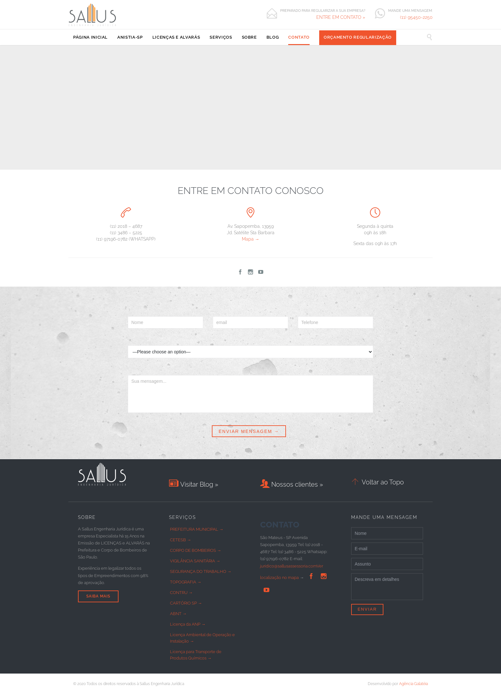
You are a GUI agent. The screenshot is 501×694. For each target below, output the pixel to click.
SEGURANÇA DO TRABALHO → (200, 571)
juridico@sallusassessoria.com (288, 566)
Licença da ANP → (187, 624)
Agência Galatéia (413, 684)
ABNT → (178, 613)
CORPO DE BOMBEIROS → (195, 550)
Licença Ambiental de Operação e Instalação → (202, 638)
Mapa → (250, 239)
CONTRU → (181, 592)
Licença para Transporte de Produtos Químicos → (195, 654)
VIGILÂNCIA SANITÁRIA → (195, 561)
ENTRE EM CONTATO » (340, 17)
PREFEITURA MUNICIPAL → (196, 529)
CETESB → (180, 539)
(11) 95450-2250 (416, 17)
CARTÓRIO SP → (186, 603)
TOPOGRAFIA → (185, 582)
